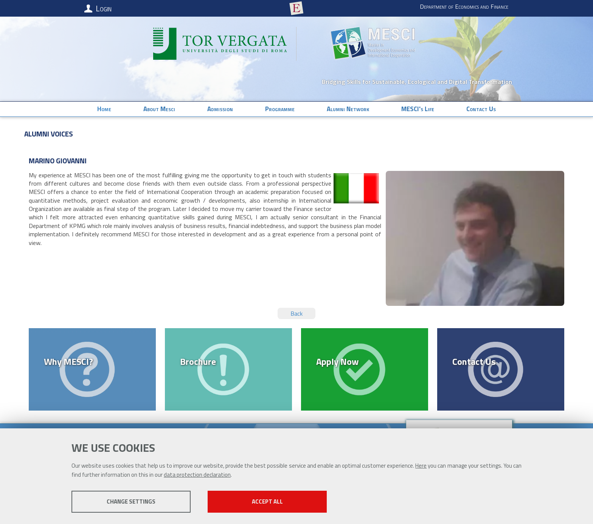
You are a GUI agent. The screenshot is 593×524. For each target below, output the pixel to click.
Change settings (131, 501)
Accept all (267, 501)
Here (421, 465)
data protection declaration (197, 474)
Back (296, 313)
